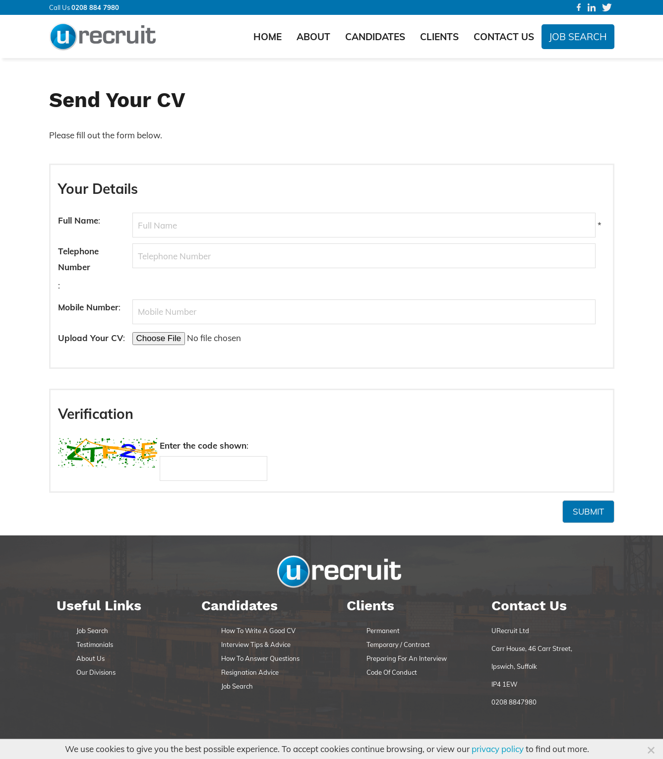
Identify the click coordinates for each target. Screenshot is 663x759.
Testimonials (94, 644)
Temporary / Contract (398, 644)
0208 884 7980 (95, 7)
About (313, 37)
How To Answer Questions (260, 658)
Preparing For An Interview (406, 658)
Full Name (78, 220)
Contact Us (504, 37)
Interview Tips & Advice (256, 644)
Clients (439, 37)
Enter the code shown (203, 445)
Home (267, 37)
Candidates (375, 37)
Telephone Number (78, 259)
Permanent (383, 631)
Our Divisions (96, 672)
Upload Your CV (90, 338)
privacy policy (498, 749)
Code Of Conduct (391, 672)
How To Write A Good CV (258, 631)
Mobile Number (88, 307)
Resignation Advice (250, 672)
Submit (588, 511)
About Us (90, 658)
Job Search (578, 37)
